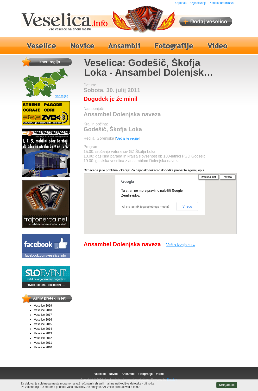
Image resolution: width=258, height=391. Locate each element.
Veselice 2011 (43, 342)
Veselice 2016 (43, 319)
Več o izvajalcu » (180, 245)
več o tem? (132, 387)
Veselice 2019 (43, 305)
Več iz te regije (127, 138)
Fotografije (145, 374)
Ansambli (128, 374)
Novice (113, 374)
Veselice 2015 (43, 324)
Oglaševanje (198, 3)
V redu (187, 206)
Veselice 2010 (43, 347)
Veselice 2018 (43, 310)
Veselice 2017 (43, 314)
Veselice (100, 374)
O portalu (181, 3)
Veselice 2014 (43, 328)
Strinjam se (227, 385)
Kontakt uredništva (221, 3)
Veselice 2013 (43, 333)
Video (160, 374)
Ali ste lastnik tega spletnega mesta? (145, 206)
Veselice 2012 (43, 338)
